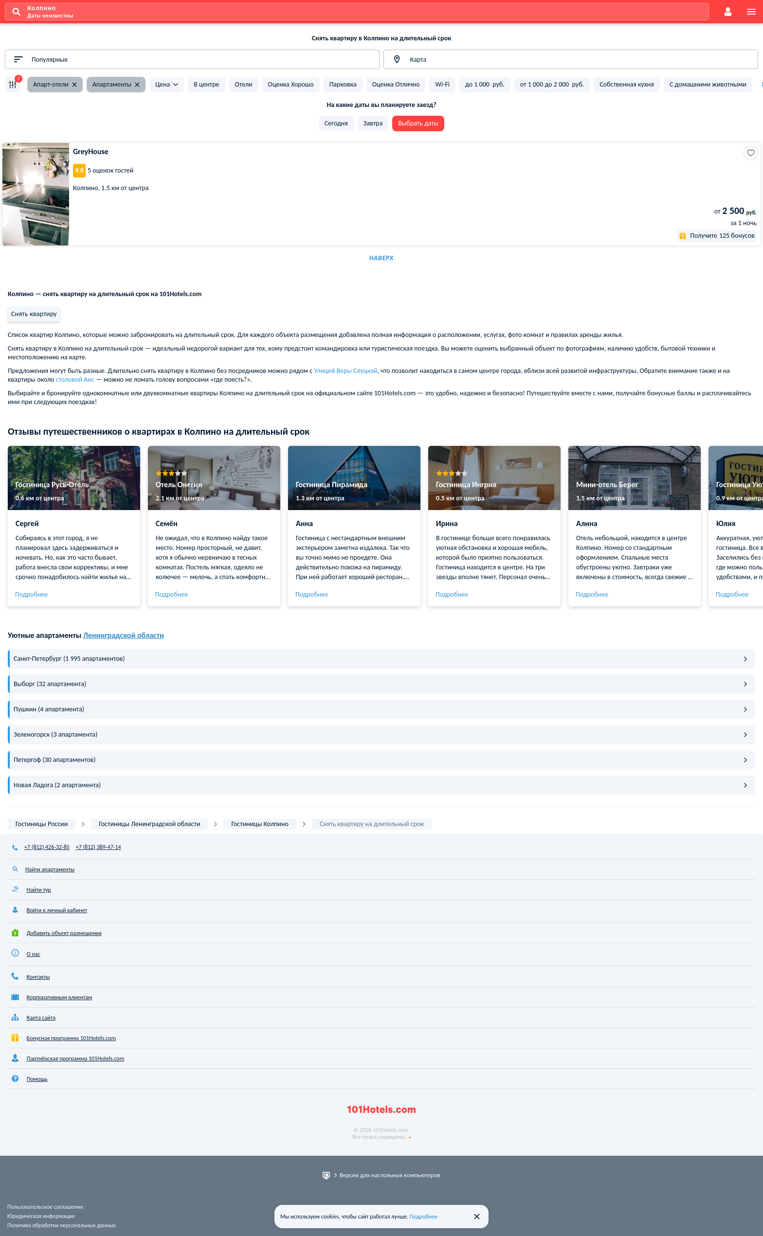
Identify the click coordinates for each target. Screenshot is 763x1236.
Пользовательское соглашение (45, 1206)
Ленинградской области (123, 635)
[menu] (751, 11)
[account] (728, 11)
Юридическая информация (40, 1216)
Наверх (381, 258)
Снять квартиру (34, 314)
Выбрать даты (418, 123)
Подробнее (31, 594)
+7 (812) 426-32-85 (47, 847)
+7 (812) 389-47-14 (98, 847)
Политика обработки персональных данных (61, 1225)
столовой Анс (75, 379)
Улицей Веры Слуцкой (345, 371)
